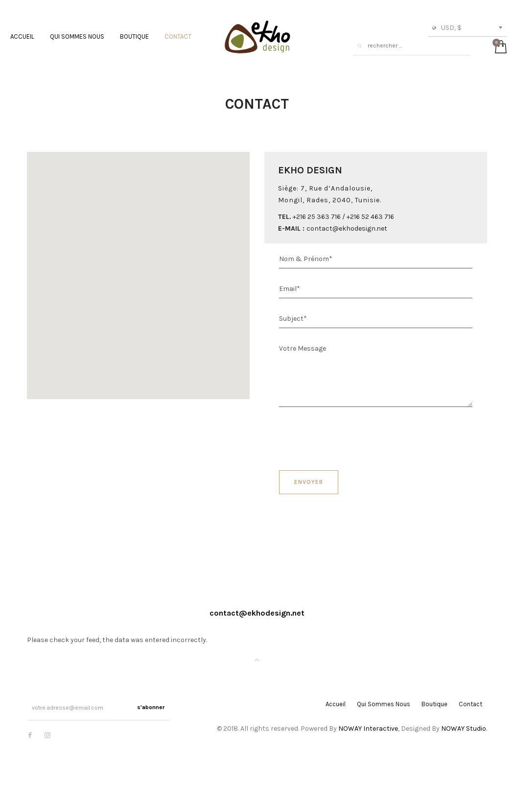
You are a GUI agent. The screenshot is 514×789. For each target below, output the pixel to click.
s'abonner (150, 707)
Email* (289, 289)
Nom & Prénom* (305, 259)
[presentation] (353, 436)
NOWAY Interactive (368, 728)
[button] (138, 270)
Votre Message (302, 348)
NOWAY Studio (463, 728)
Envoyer (308, 481)
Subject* (293, 318)
